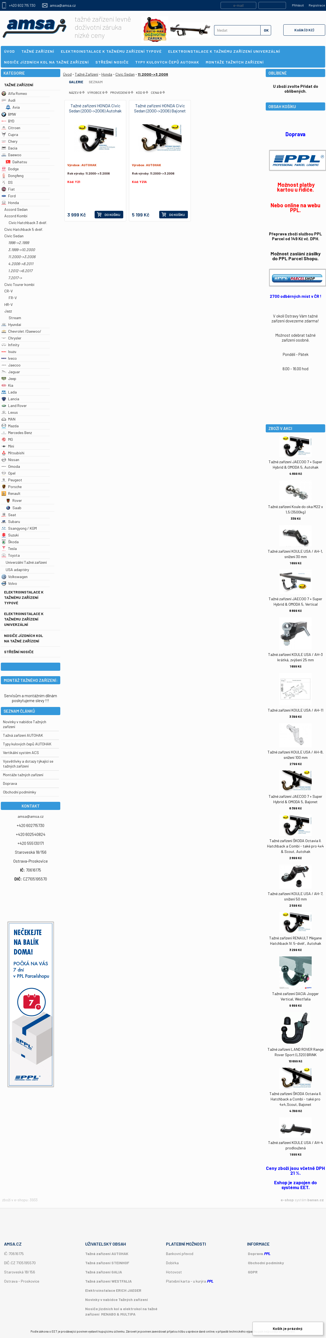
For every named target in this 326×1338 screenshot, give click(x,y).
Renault (11, 493)
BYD (7, 121)
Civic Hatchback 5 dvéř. (23, 229)
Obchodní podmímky (19, 792)
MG (7, 439)
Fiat (8, 189)
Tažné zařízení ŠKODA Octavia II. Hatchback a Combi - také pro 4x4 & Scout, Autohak (295, 846)
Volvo (9, 583)
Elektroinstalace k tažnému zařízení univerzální (24, 619)
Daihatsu (16, 161)
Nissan (10, 459)
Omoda (10, 466)
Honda (10, 202)
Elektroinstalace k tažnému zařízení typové (24, 597)
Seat (8, 514)
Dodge (10, 168)
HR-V (8, 304)
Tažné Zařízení (18, 84)
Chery (9, 141)
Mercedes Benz (16, 432)
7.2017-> (15, 277)
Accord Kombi (15, 215)
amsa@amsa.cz (63, 5)
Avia (13, 107)
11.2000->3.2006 (21, 256)
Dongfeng (12, 175)
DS (7, 182)
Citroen (10, 127)
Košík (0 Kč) (304, 30)
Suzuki (10, 535)
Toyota (10, 555)
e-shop (287, 1199)
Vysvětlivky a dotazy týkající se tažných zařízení (28, 763)
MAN (8, 419)
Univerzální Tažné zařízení (26, 562)
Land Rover (14, 405)
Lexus (9, 412)
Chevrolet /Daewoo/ (21, 331)
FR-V (13, 297)
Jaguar (10, 371)
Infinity (10, 344)
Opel (8, 473)
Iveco (9, 358)
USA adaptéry (17, 569)
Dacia (9, 148)
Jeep (8, 378)
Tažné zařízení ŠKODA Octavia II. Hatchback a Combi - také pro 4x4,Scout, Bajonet (295, 1099)
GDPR (253, 1272)
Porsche (11, 486)
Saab (13, 507)
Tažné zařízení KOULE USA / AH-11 (295, 710)
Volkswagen (14, 576)
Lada (9, 392)
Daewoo (11, 154)
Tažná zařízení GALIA (103, 1272)
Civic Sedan (14, 235)
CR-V (8, 291)
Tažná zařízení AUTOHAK (23, 735)
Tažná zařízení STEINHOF (107, 1262)
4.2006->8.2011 (20, 263)
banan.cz (315, 1199)
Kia (7, 385)
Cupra (9, 134)
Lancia (10, 398)
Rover (14, 500)
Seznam (96, 82)
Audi (8, 100)
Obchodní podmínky (266, 1262)
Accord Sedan (16, 209)
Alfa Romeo (14, 93)
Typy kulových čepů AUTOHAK (27, 744)
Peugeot (11, 480)
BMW (8, 114)
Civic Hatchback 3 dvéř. (28, 222)
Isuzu (8, 351)
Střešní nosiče (19, 651)
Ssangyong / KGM (19, 528)
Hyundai (11, 324)
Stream (15, 317)
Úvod (67, 74)
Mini (7, 446)
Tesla (9, 548)
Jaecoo (11, 365)
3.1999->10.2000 (21, 249)
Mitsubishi (12, 453)
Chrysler (11, 338)
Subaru (10, 521)
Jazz (8, 311)
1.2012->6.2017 (20, 270)
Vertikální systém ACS (21, 752)
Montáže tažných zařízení (23, 774)
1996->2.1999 (18, 242)
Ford (8, 195)
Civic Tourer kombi (19, 284)
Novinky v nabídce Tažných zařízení (116, 1299)
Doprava (10, 783)
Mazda (10, 425)
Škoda (10, 541)
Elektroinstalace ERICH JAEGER (113, 1290)
